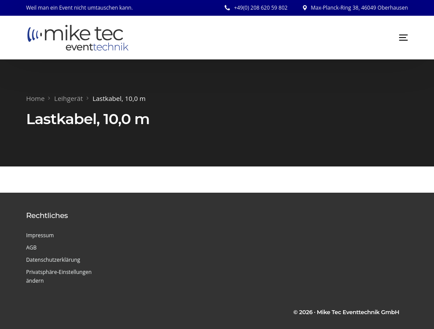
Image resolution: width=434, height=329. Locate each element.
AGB (31, 247)
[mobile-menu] (395, 37)
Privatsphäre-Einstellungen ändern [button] (59, 276)
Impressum (40, 235)
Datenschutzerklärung (53, 259)
